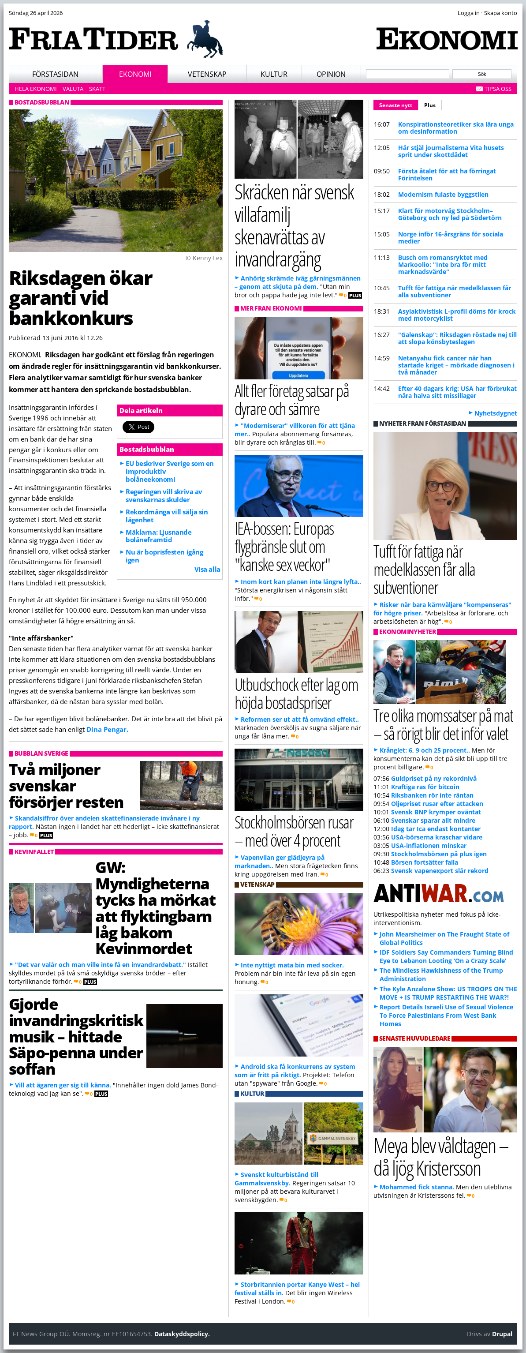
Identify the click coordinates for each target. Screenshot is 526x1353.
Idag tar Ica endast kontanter (436, 829)
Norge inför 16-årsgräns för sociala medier (450, 237)
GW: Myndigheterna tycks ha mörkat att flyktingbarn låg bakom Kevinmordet (155, 907)
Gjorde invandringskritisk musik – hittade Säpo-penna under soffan (76, 1036)
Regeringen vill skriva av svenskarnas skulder (164, 495)
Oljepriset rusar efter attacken (437, 803)
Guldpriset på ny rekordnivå (434, 778)
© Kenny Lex (204, 258)
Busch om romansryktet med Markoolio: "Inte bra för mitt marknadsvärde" (443, 264)
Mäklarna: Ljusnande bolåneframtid (158, 536)
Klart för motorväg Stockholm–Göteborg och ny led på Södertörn (450, 214)
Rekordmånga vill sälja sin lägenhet (167, 515)
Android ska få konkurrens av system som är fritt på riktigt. (295, 1070)
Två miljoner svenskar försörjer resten (66, 785)
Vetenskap (207, 74)
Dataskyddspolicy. (182, 1334)
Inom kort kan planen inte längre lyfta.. (301, 581)
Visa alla (207, 569)
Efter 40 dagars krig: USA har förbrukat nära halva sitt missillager (457, 392)
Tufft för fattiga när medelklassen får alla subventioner (454, 291)
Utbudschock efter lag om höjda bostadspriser (296, 693)
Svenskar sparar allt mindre (433, 820)
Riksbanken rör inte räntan (432, 795)
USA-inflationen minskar (428, 845)
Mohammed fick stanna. (417, 1187)
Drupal (502, 1334)
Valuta (73, 89)
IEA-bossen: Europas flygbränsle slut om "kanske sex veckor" (284, 546)
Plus (430, 105)
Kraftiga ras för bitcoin (425, 787)
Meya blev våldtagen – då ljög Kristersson (440, 1156)
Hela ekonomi (36, 89)
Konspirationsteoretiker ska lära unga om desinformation (456, 127)
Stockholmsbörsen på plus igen (439, 854)
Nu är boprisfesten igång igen (164, 555)
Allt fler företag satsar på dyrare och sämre (292, 399)
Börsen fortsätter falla (424, 862)
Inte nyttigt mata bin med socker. (292, 965)
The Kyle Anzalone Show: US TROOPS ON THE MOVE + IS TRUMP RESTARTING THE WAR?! (448, 993)
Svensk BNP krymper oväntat (436, 812)
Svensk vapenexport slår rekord (440, 870)
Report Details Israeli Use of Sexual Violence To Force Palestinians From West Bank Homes (446, 1015)
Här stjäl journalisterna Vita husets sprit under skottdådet (451, 151)
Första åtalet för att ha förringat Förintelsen (447, 174)
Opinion (331, 74)
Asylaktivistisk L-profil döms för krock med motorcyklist (457, 314)
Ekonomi (135, 74)
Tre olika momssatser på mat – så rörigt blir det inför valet (443, 724)
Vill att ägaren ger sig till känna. (63, 1085)
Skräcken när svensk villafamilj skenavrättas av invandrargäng (294, 225)
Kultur (274, 74)
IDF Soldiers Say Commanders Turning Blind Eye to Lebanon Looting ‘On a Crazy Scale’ (446, 956)
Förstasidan (55, 74)
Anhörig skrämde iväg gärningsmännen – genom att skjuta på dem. (298, 282)
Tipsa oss (498, 89)
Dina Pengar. (107, 729)
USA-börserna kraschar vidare (436, 837)
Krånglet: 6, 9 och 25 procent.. (425, 750)
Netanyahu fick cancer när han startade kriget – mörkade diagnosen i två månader (456, 365)
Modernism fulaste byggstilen (443, 194)
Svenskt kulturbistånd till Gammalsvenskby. (276, 1178)
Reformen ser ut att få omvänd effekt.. (300, 719)
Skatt (97, 89)
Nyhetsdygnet (495, 413)
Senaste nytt (398, 104)
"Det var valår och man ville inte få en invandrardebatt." (100, 964)
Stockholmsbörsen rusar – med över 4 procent (294, 830)
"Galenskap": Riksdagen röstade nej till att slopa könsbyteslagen (457, 338)
